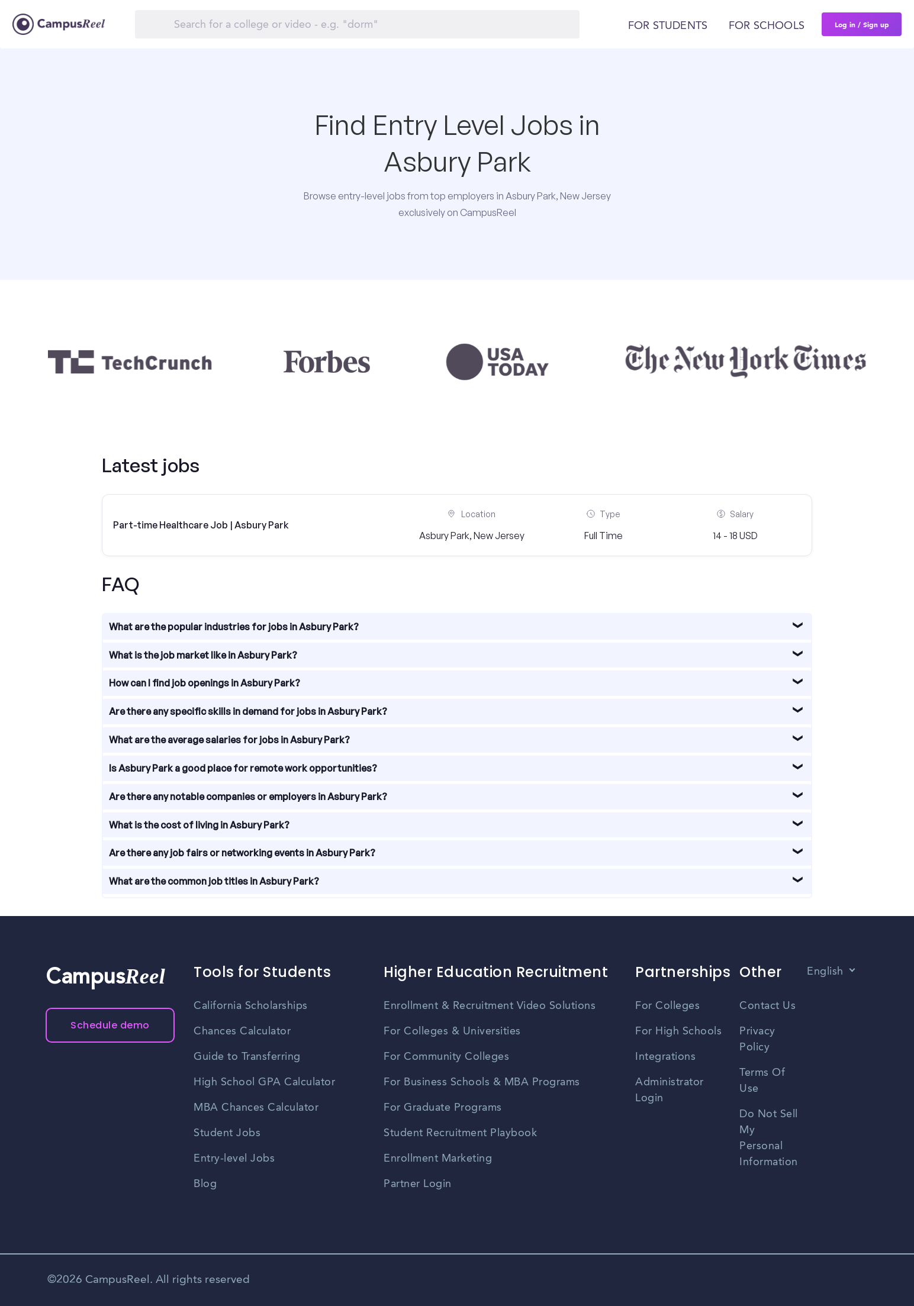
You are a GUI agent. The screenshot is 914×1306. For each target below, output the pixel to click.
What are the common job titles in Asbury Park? (214, 881)
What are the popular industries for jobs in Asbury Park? (234, 627)
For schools (766, 26)
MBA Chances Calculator (256, 1107)
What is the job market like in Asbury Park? (203, 655)
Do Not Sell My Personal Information (768, 1138)
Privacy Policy (757, 1039)
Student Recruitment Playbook (460, 1133)
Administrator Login (669, 1090)
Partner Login (418, 1184)
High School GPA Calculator (264, 1082)
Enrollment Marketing (438, 1158)
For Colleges (667, 1006)
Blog (205, 1184)
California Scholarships (251, 1006)
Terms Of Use (762, 1081)
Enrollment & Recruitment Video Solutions (490, 1006)
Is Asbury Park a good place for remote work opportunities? (243, 768)
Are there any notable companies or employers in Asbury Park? (248, 796)
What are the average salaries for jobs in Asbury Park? (229, 740)
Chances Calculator (242, 1031)
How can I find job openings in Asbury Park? (204, 683)
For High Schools (678, 1031)
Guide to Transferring (247, 1057)
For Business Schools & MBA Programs (482, 1082)
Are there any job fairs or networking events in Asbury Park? (242, 853)
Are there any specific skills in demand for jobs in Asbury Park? (248, 711)
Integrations (665, 1057)
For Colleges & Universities (452, 1031)
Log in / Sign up (862, 24)
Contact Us (767, 1006)
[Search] (357, 24)
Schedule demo (110, 1025)
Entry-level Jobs (234, 1158)
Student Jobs (227, 1133)
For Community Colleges (446, 1057)
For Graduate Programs (443, 1107)
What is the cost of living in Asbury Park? (199, 825)
